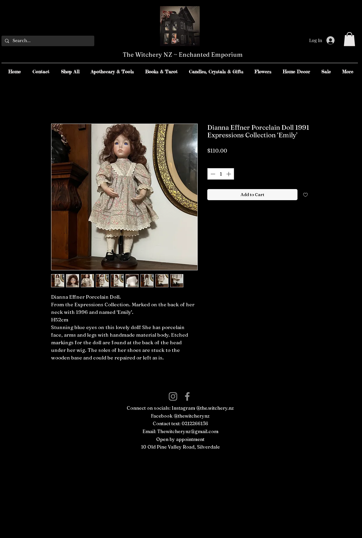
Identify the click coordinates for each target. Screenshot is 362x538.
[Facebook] (187, 396)
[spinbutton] (220, 173)
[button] (349, 39)
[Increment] (229, 173)
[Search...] (47, 41)
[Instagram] (173, 396)
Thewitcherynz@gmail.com (187, 431)
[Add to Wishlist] (305, 194)
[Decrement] (212, 173)
